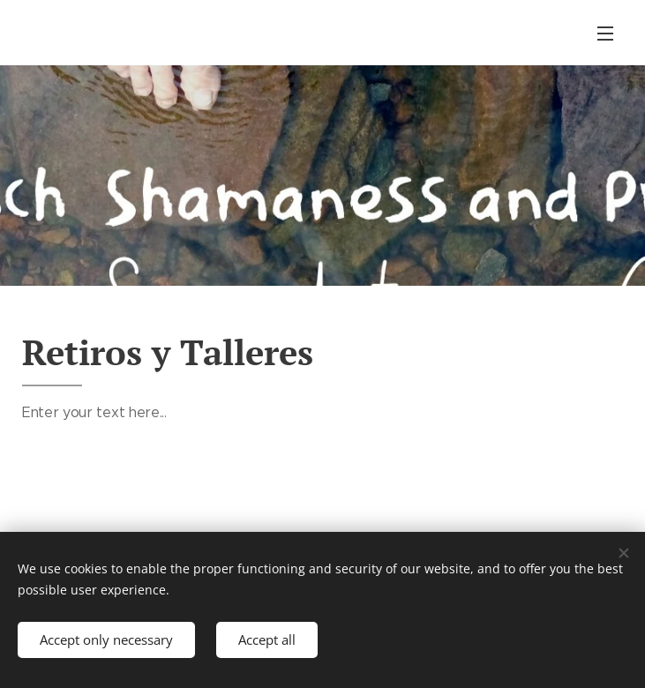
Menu (605, 33)
